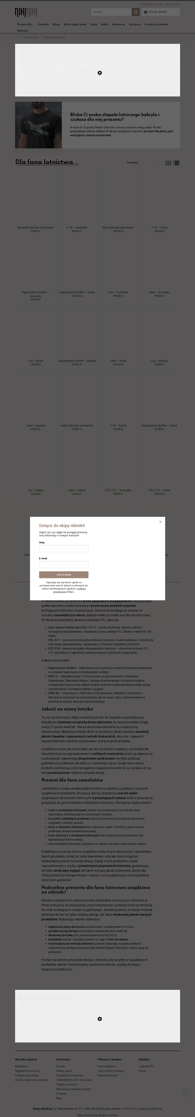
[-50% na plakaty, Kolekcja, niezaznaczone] (28, 56)
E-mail (43, 558)
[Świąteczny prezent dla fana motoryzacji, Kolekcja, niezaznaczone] (111, 70)
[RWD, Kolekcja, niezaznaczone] (56, 70)
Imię (41, 542)
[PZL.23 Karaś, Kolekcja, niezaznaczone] (28, 70)
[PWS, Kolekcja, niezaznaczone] (111, 56)
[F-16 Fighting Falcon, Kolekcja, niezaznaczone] (56, 56)
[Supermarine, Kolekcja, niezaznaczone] (84, 70)
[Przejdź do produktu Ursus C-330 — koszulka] (97, 1039)
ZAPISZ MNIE (64, 574)
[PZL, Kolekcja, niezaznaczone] (167, 56)
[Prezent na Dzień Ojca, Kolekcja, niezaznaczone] (84, 56)
